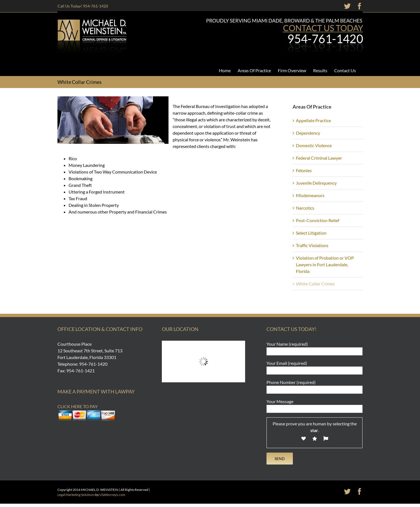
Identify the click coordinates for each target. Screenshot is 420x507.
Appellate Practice (313, 120)
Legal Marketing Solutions (76, 495)
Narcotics (305, 207)
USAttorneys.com (112, 495)
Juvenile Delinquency (316, 182)
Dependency (308, 132)
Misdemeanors (310, 195)
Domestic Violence (314, 145)
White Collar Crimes (315, 283)
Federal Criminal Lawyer (319, 157)
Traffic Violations (312, 245)
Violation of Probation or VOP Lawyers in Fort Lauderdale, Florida (325, 264)
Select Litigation (311, 232)
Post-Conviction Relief (317, 220)
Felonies (304, 170)
